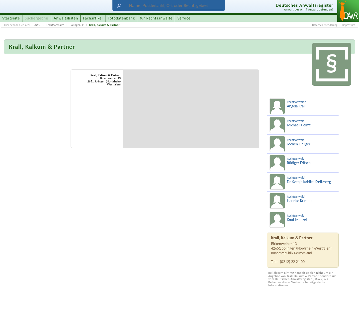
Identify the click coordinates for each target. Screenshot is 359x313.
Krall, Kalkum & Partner (104, 25)
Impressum (348, 25)
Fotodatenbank (121, 18)
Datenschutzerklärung (324, 25)
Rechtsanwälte (55, 25)
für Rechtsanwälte (156, 18)
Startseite (11, 18)
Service (184, 18)
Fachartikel (93, 18)
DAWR (36, 25)
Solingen (75, 25)
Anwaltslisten (66, 18)
